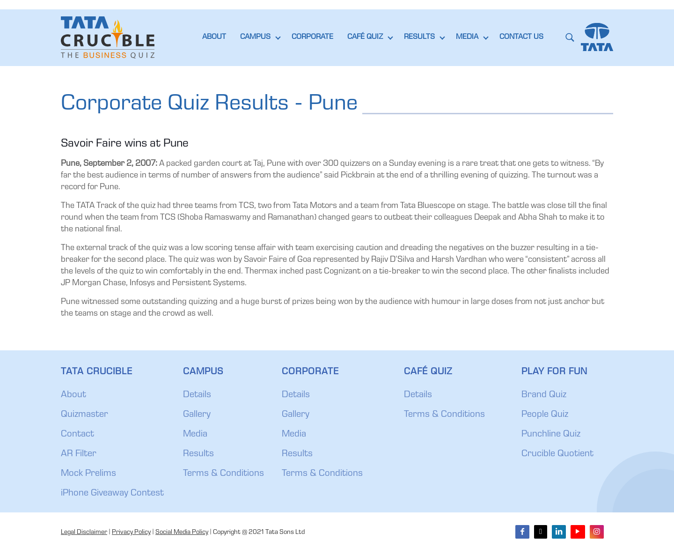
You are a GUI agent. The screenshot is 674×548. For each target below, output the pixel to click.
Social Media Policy (181, 532)
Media (195, 434)
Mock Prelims (88, 474)
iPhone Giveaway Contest (112, 493)
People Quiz (544, 415)
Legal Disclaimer (84, 532)
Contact (77, 434)
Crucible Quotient (557, 454)
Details (197, 395)
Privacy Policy (131, 532)
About (73, 395)
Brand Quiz (543, 395)
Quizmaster (84, 415)
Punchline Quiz (550, 434)
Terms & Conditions (223, 474)
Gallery (197, 415)
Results (198, 454)
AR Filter (78, 454)
